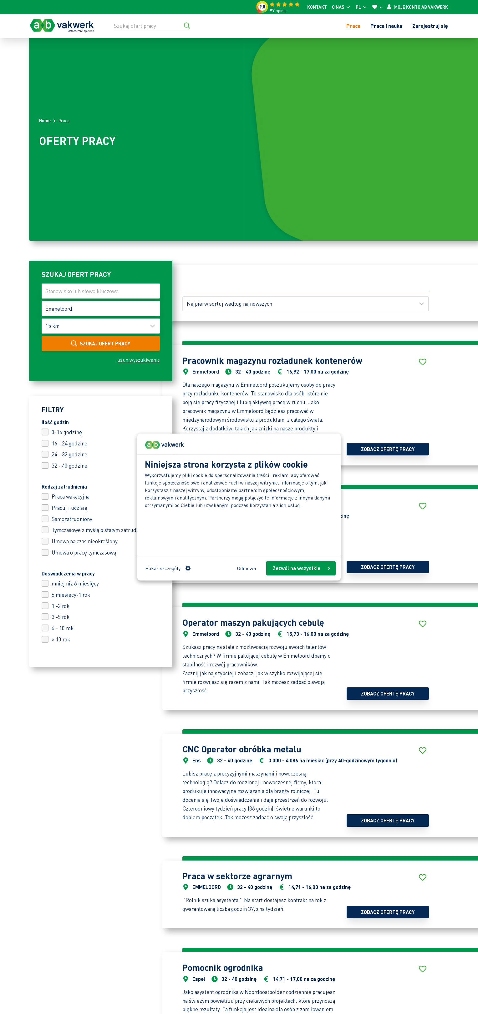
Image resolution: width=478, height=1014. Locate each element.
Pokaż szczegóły (168, 568)
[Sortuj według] (305, 303)
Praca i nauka (386, 25)
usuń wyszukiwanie (138, 359)
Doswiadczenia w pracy (68, 573)
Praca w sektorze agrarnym (237, 875)
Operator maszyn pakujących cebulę (253, 622)
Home (45, 120)
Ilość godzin (55, 422)
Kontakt (317, 7)
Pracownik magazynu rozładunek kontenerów (272, 360)
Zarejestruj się (430, 25)
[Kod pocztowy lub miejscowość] (101, 308)
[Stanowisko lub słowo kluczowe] (101, 291)
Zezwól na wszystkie (301, 568)
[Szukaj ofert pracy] (152, 26)
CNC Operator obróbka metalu (241, 749)
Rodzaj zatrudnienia (64, 486)
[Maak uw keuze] (101, 326)
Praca (353, 25)
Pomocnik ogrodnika (222, 967)
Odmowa (246, 568)
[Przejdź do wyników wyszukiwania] (187, 26)
